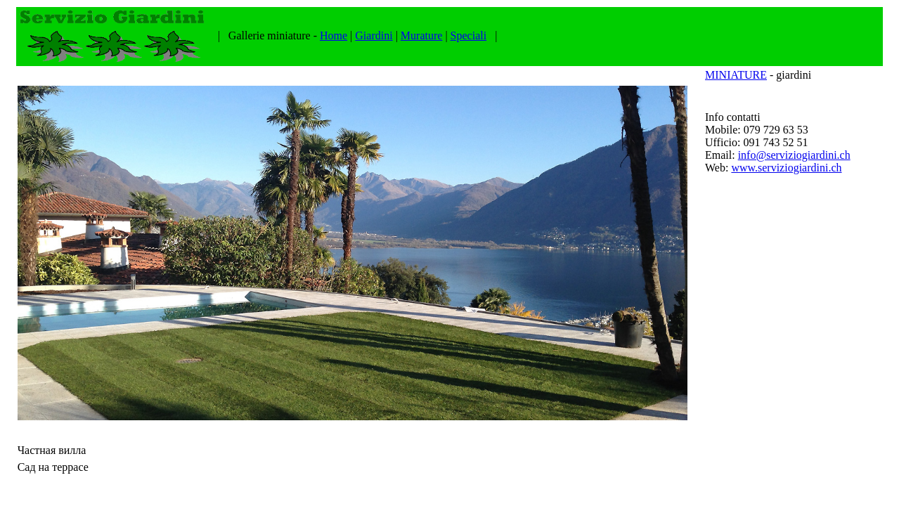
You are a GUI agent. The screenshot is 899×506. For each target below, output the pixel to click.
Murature (422, 35)
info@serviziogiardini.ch (794, 155)
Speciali (469, 35)
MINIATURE (736, 75)
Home (333, 35)
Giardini (373, 35)
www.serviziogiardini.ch (786, 168)
